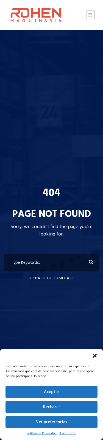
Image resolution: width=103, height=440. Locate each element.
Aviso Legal (67, 433)
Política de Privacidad (42, 433)
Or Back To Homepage (52, 278)
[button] (95, 355)
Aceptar (51, 392)
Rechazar (51, 407)
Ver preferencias (51, 422)
